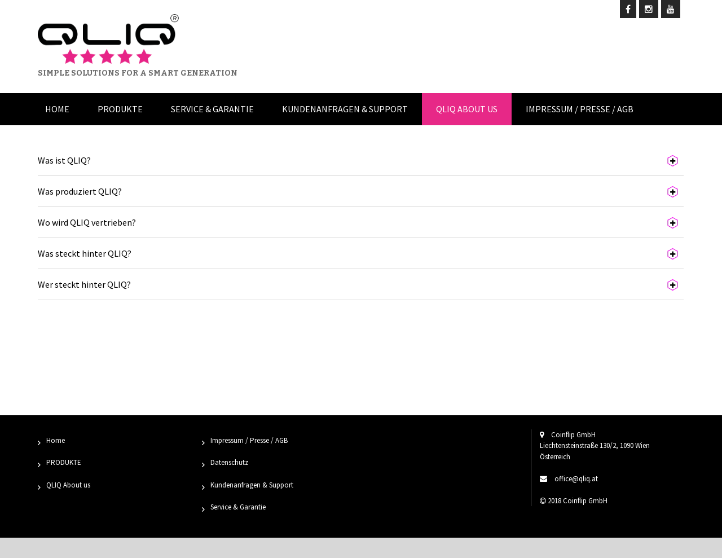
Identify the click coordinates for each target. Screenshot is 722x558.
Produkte (120, 109)
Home (57, 109)
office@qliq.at (576, 479)
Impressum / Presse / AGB (579, 109)
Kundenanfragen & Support (345, 109)
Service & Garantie (212, 109)
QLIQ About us (467, 109)
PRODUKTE (63, 462)
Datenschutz (229, 462)
